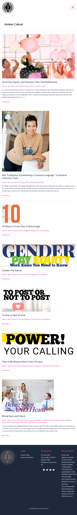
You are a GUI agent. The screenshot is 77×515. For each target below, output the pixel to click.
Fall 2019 (27, 275)
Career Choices (17, 366)
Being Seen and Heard (13, 416)
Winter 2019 (35, 231)
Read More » (6, 102)
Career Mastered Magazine (33, 420)
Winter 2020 (29, 182)
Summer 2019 (35, 319)
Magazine (27, 231)
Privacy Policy (25, 455)
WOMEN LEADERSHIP (29, 422)
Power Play (65, 455)
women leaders (16, 422)
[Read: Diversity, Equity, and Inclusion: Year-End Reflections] (38, 56)
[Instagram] (50, 470)
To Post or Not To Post (13, 315)
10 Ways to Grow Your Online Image (21, 226)
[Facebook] (44, 470)
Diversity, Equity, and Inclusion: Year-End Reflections (29, 82)
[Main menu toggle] (73, 7)
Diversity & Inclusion (18, 86)
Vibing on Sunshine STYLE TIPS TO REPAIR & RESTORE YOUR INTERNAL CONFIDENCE (68, 462)
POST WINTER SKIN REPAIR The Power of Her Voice (69, 481)
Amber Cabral (6, 86)
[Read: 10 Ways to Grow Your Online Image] (11, 214)
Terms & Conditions (27, 457)
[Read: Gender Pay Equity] (38, 255)
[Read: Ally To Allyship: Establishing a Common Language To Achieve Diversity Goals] (25, 141)
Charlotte (15, 231)
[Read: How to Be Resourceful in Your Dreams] (38, 345)
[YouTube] (54, 470)
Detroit (21, 231)
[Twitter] (47, 470)
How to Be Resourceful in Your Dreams (22, 361)
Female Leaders (60, 420)
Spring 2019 (46, 366)
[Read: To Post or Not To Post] (26, 300)
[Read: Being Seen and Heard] (28, 396)
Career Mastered (17, 420)
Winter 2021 (29, 86)
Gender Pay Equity (12, 270)
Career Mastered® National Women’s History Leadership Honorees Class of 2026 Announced (68, 491)
